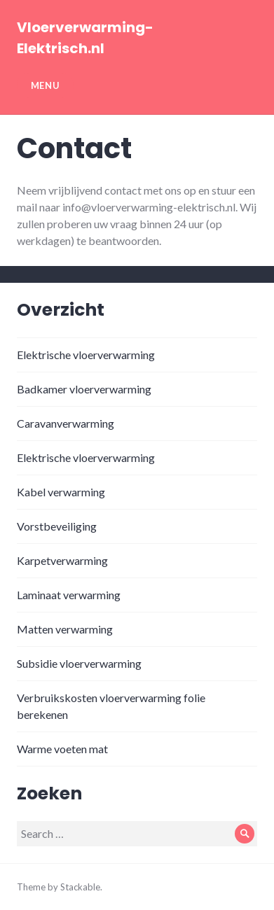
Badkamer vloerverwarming (84, 389)
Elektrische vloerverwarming (86, 354)
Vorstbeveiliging (57, 526)
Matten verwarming (65, 629)
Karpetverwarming (62, 560)
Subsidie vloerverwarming (79, 663)
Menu (45, 85)
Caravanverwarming (65, 423)
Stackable (80, 886)
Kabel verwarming (61, 491)
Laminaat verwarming (69, 594)
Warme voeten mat (62, 748)
